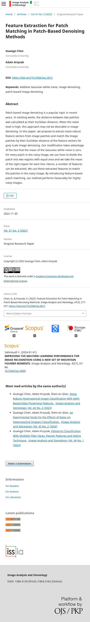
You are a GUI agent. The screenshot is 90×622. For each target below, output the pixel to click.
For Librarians (13, 497)
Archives (21, 14)
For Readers (12, 486)
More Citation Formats (18, 313)
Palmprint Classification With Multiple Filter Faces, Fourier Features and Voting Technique (47, 435)
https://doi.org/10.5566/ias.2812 (32, 77)
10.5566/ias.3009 (15, 371)
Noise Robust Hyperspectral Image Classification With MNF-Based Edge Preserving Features (46, 398)
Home (9, 14)
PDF (11, 195)
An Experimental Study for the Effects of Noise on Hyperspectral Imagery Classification (43, 417)
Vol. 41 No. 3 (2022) (41, 14)
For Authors (12, 491)
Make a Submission (19, 463)
